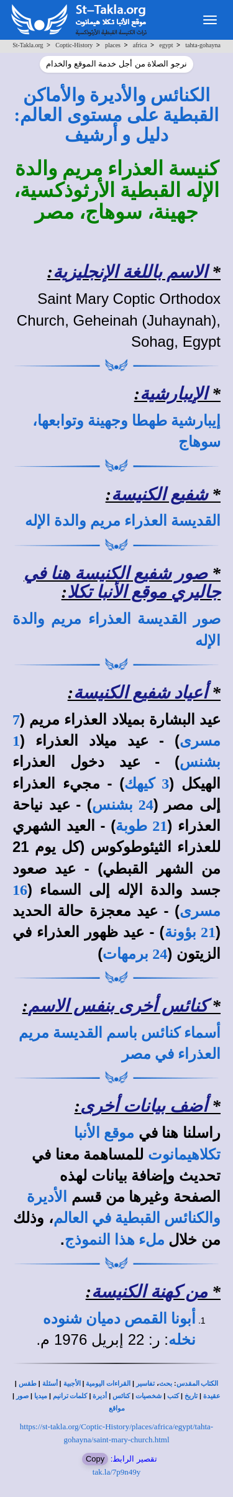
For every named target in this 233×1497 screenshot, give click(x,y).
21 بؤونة (190, 932)
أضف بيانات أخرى (144, 1105)
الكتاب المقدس (197, 1383)
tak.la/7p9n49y (117, 1471)
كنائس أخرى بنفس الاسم (118, 1005)
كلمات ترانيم (70, 1396)
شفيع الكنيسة (159, 494)
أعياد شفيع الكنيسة (140, 692)
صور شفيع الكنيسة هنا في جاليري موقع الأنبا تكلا (122, 583)
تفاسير (145, 1383)
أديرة (100, 1396)
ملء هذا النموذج (115, 1240)
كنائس (121, 1396)
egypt (166, 45)
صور (22, 1396)
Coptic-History (74, 45)
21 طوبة (141, 826)
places (113, 45)
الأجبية (72, 1383)
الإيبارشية (174, 393)
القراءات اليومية (108, 1383)
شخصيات (148, 1396)
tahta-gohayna (203, 45)
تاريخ (191, 1396)
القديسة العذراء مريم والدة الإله (123, 521)
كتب (173, 1396)
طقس (28, 1383)
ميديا (40, 1396)
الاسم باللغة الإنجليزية (130, 272)
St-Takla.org (27, 45)
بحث (165, 1383)
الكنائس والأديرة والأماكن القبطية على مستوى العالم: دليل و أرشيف (116, 115)
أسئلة (50, 1383)
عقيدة (212, 1396)
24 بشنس (122, 805)
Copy (95, 1458)
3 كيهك (146, 784)
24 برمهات (135, 954)
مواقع (117, 1408)
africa (140, 45)
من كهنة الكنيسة (149, 1291)
